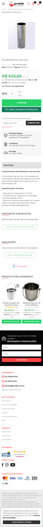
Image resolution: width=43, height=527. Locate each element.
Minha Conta (6, 435)
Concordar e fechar (21, 522)
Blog (3, 420)
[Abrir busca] (29, 3)
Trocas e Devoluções (8, 408)
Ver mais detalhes (11, 321)
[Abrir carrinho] (38, 3)
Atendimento (6, 432)
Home (4, 9)
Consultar (33, 123)
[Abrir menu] (4, 3)
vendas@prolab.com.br (15, 386)
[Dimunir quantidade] (20, 91)
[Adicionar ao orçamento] (21, 109)
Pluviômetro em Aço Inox (11, 12)
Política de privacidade (9, 404)
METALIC (24, 67)
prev (4, 303)
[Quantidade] (11, 93)
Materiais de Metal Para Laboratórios (20, 9)
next (39, 303)
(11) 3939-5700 (11, 381)
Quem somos (6, 401)
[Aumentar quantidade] (20, 95)
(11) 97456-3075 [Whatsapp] (11, 377)
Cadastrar (21, 360)
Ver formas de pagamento (13, 86)
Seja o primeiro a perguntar (20, 227)
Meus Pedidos (6, 439)
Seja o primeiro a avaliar (19, 255)
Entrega (4, 412)
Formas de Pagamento (9, 416)
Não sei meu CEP (7, 126)
